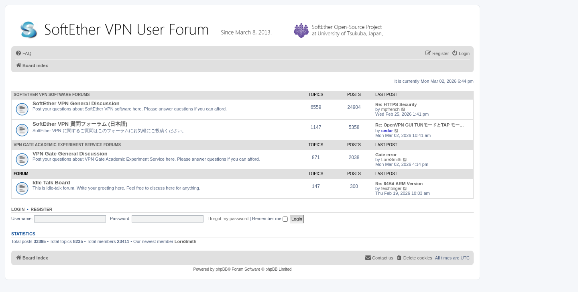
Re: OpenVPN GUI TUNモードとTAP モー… (419, 125)
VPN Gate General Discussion (70, 154)
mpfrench (390, 109)
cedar (387, 130)
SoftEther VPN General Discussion (76, 103)
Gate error (386, 154)
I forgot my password (228, 218)
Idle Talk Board (51, 183)
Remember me (270, 218)
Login (17, 209)
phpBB (222, 269)
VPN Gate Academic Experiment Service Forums (67, 145)
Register (42, 209)
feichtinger (391, 188)
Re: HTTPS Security (396, 104)
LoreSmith (391, 159)
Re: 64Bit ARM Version (399, 183)
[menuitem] (23, 53)
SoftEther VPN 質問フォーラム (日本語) (80, 124)
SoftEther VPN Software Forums (52, 94)
